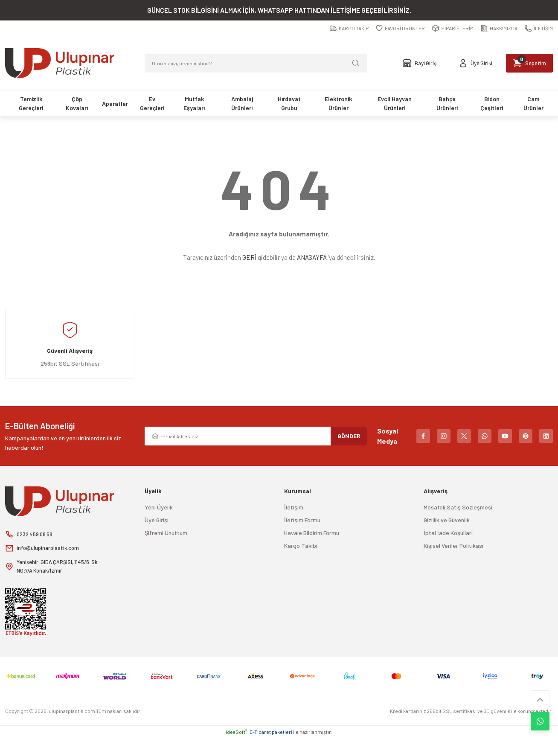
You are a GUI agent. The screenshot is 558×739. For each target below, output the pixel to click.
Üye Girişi (157, 520)
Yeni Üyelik (159, 507)
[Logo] (59, 63)
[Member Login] (464, 63)
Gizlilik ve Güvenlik (447, 520)
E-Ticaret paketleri (271, 733)
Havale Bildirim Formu (311, 532)
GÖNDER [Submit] (348, 435)
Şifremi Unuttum (166, 532)
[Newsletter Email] (256, 436)
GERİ (249, 257)
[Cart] (525, 63)
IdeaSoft (236, 733)
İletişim (293, 507)
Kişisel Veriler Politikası (453, 545)
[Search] (256, 63)
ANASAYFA (312, 257)
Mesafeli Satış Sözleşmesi (458, 507)
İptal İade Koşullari (448, 532)
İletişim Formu (302, 520)
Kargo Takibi (300, 545)
